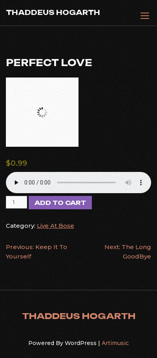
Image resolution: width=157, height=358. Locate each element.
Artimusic (115, 343)
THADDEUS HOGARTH (53, 12)
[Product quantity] (16, 202)
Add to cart (60, 203)
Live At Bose (55, 225)
